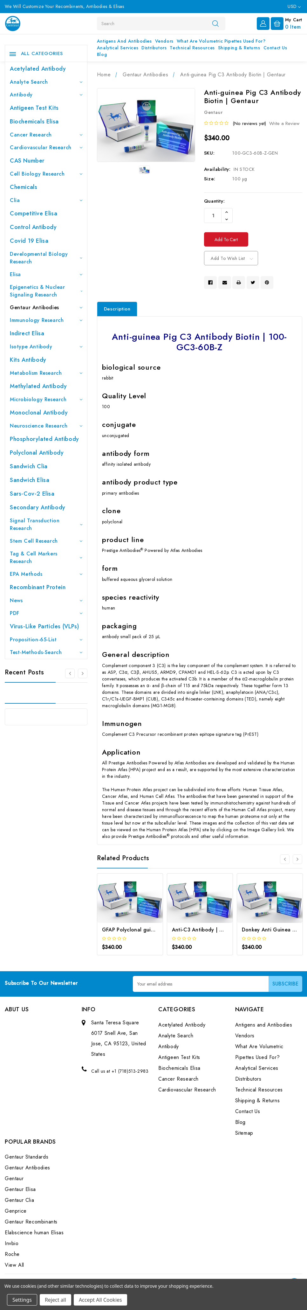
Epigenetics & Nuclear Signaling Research (46, 290)
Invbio (12, 1243)
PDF (46, 613)
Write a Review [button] (284, 123)
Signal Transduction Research (46, 524)
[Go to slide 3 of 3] (70, 673)
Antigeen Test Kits (34, 108)
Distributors (154, 48)
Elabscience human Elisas (34, 1232)
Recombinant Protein (37, 587)
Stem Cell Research (46, 541)
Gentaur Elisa (20, 1189)
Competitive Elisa (33, 213)
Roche (12, 1254)
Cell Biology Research (46, 174)
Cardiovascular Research (46, 147)
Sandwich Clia (29, 466)
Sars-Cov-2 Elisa (32, 494)
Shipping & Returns (239, 48)
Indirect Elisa (27, 333)
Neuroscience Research (46, 425)
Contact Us (275, 48)
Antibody (46, 94)
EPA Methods (46, 574)
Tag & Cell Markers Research (46, 557)
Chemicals (23, 187)
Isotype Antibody (46, 346)
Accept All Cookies (100, 1299)
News (46, 600)
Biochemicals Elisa (34, 121)
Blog (102, 54)
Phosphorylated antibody (44, 439)
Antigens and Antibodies (124, 41)
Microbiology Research (46, 399)
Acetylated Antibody (38, 69)
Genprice (16, 1211)
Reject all (55, 1299)
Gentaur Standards (26, 1156)
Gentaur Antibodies (46, 307)
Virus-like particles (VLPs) (44, 626)
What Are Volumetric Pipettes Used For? (221, 41)
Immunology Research (46, 320)
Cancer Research (46, 134)
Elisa (46, 274)
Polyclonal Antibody (37, 453)
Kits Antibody (28, 360)
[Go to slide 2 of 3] (82, 673)
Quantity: (214, 201)
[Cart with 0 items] (286, 23)
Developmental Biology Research (46, 257)
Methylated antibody (38, 386)
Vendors (164, 41)
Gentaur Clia (19, 1200)
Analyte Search (46, 82)
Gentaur (14, 1178)
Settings (22, 1299)
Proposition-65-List (46, 639)
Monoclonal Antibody (39, 412)
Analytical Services (117, 48)
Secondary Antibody (37, 507)
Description (117, 308)
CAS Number (27, 161)
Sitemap (244, 1133)
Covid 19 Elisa (29, 241)
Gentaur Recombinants (31, 1221)
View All (14, 1265)
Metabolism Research (46, 373)
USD (294, 6)
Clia (46, 200)
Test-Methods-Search (46, 652)
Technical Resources (192, 48)
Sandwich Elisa (29, 480)
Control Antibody (33, 227)
